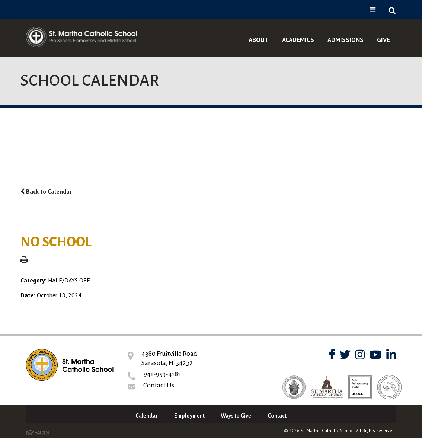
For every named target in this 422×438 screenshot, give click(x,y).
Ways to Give (236, 416)
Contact (277, 416)
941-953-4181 (162, 374)
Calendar (146, 416)
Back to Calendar (46, 191)
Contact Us (158, 385)
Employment (189, 416)
